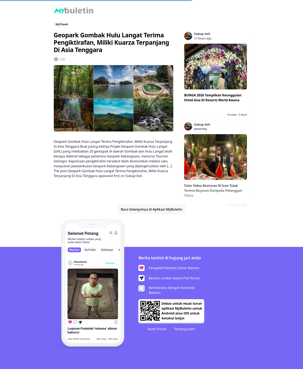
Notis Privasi (157, 329)
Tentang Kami (184, 329)
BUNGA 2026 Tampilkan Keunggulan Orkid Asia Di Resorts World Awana (212, 97)
